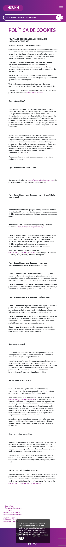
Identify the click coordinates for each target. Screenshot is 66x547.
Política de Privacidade (11, 519)
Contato (8, 510)
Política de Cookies (10, 521)
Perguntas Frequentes (13, 508)
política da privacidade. (34, 93)
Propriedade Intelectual (12, 515)
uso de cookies (35, 535)
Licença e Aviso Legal (11, 513)
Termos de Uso (9, 517)
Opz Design (35, 544)
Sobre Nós (9, 506)
